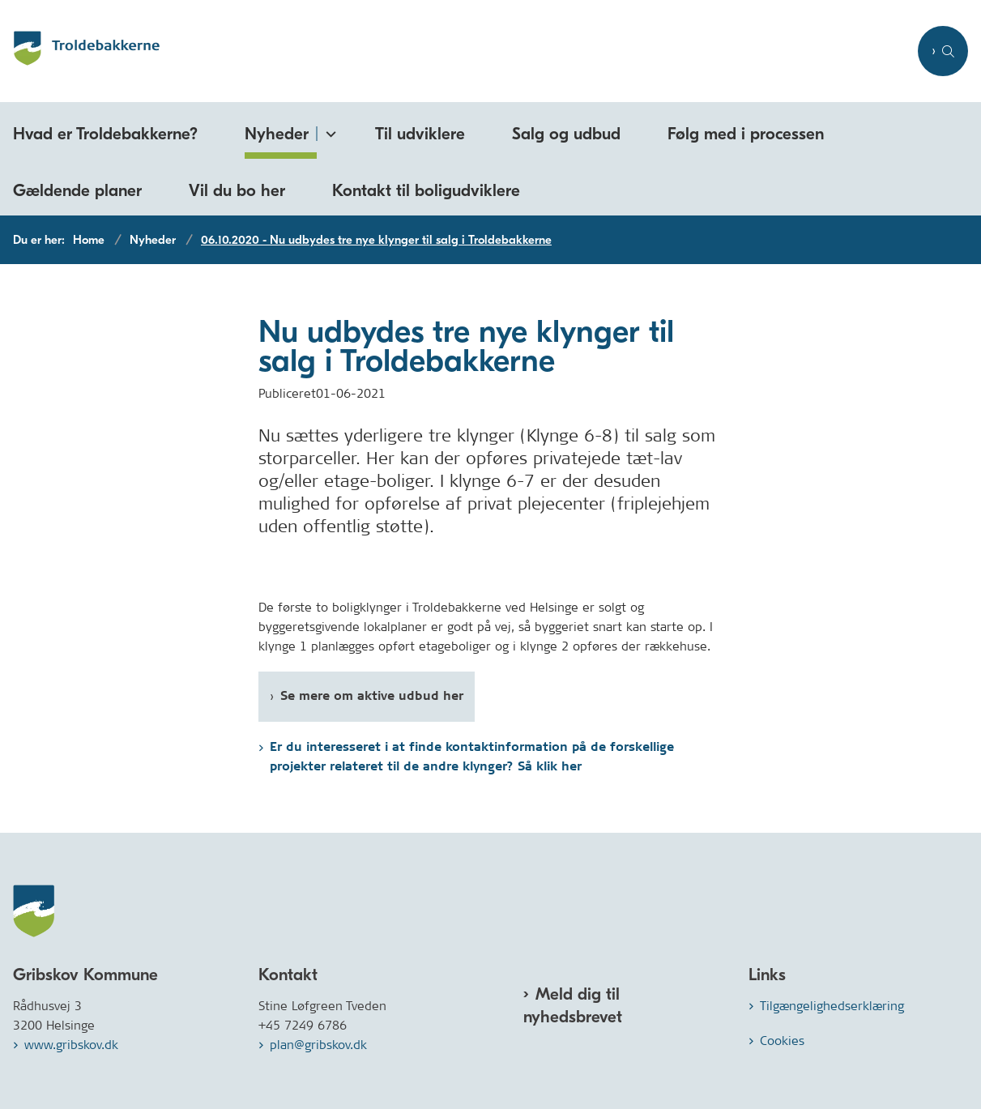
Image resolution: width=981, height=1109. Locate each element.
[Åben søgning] (943, 51)
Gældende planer (77, 190)
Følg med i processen (746, 133)
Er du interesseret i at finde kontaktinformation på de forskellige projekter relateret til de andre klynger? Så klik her (472, 757)
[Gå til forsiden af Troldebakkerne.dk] (454, 51)
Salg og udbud (566, 133)
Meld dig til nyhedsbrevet (572, 1005)
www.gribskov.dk (71, 1044)
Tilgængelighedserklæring (832, 1005)
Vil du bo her (237, 190)
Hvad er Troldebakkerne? (105, 133)
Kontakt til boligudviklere (426, 190)
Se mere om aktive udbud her (371, 696)
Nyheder (277, 133)
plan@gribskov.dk (318, 1044)
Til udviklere (420, 133)
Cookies (782, 1040)
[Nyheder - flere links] (328, 131)
